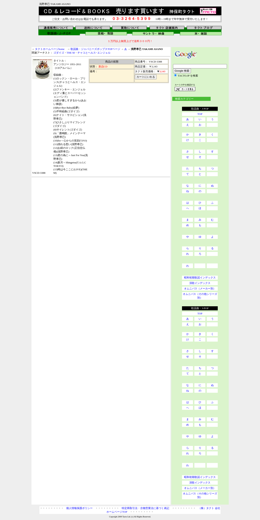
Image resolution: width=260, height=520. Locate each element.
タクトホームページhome (50, 49)
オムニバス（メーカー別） (200, 288)
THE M (71, 52)
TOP (199, 113)
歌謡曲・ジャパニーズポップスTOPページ (95, 49)
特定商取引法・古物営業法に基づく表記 (145, 508)
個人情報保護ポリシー (79, 508)
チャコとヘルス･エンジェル (93, 52)
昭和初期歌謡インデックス (200, 277)
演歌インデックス (199, 283)
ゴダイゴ (58, 52)
